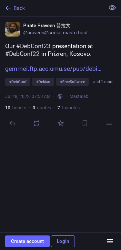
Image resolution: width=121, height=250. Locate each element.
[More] (109, 124)
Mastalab (78, 96)
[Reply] (12, 123)
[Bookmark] (85, 123)
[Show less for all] (112, 8)
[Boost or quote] (36, 123)
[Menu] (110, 241)
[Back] (52, 8)
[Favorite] (61, 123)
